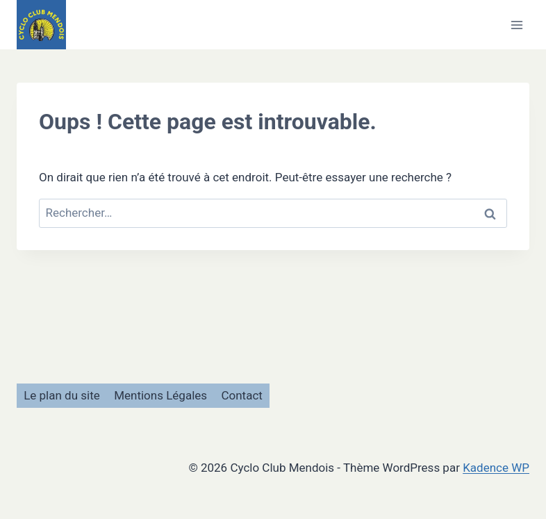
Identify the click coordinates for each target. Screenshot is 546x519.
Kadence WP (496, 468)
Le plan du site (62, 395)
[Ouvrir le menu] (516, 24)
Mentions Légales (160, 395)
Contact (241, 395)
